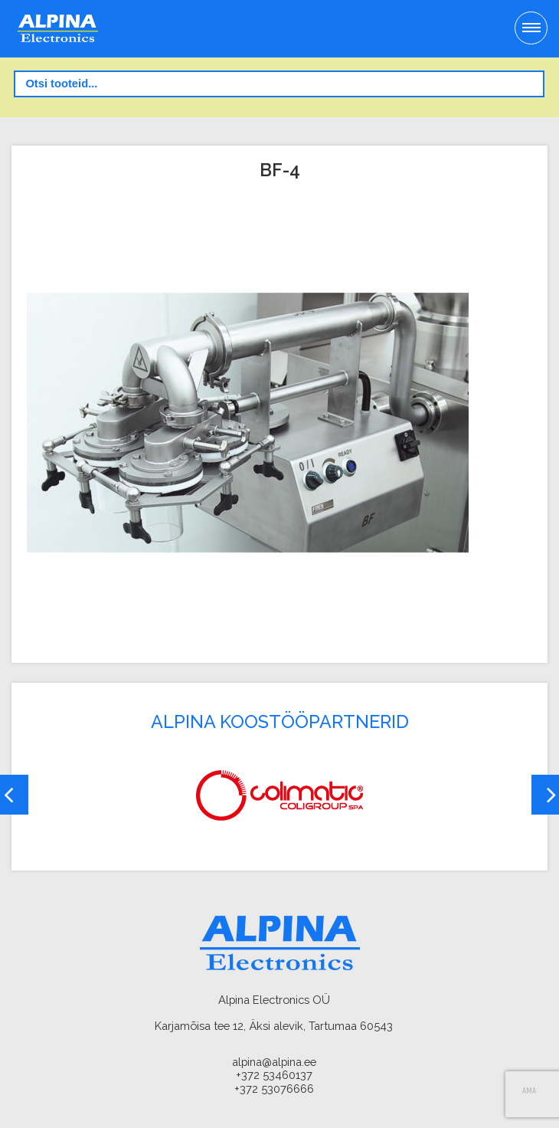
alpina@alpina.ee (274, 1061)
